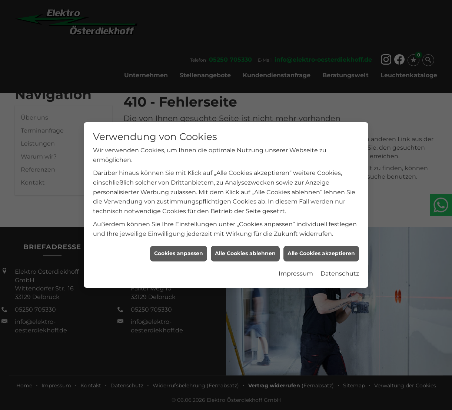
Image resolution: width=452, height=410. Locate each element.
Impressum (296, 269)
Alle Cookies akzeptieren (321, 249)
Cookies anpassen (178, 249)
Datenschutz (339, 269)
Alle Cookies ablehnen (245, 249)
